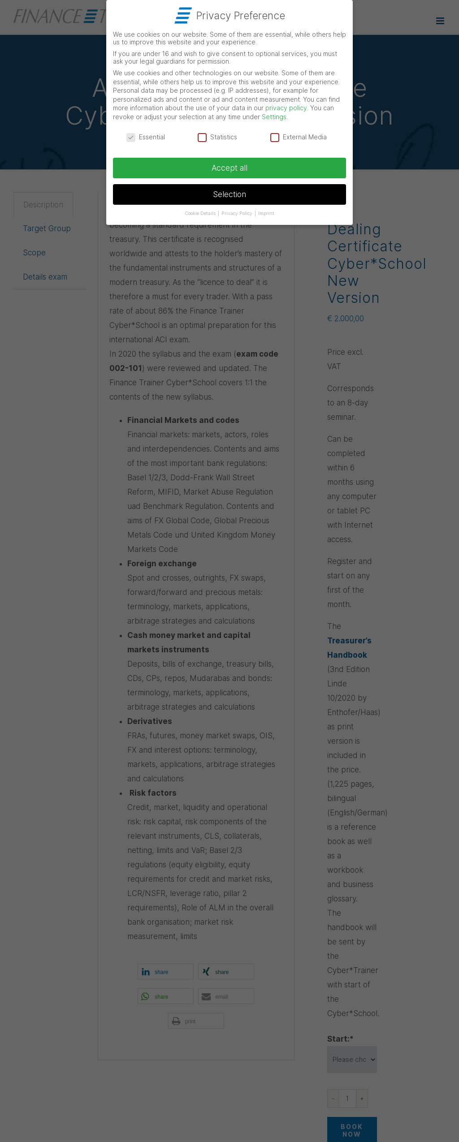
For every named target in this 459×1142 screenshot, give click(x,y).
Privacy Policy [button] (237, 212)
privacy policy (286, 106)
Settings (274, 115)
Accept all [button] (229, 166)
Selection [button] (229, 192)
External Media (298, 135)
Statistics (217, 135)
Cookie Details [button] (201, 212)
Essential (145, 135)
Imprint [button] (266, 212)
